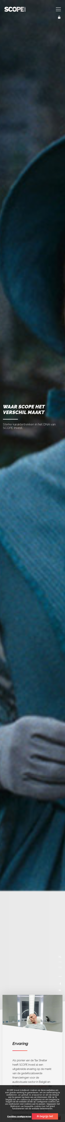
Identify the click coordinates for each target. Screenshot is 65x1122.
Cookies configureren (19, 1117)
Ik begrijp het (45, 1116)
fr (60, 962)
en (60, 967)
